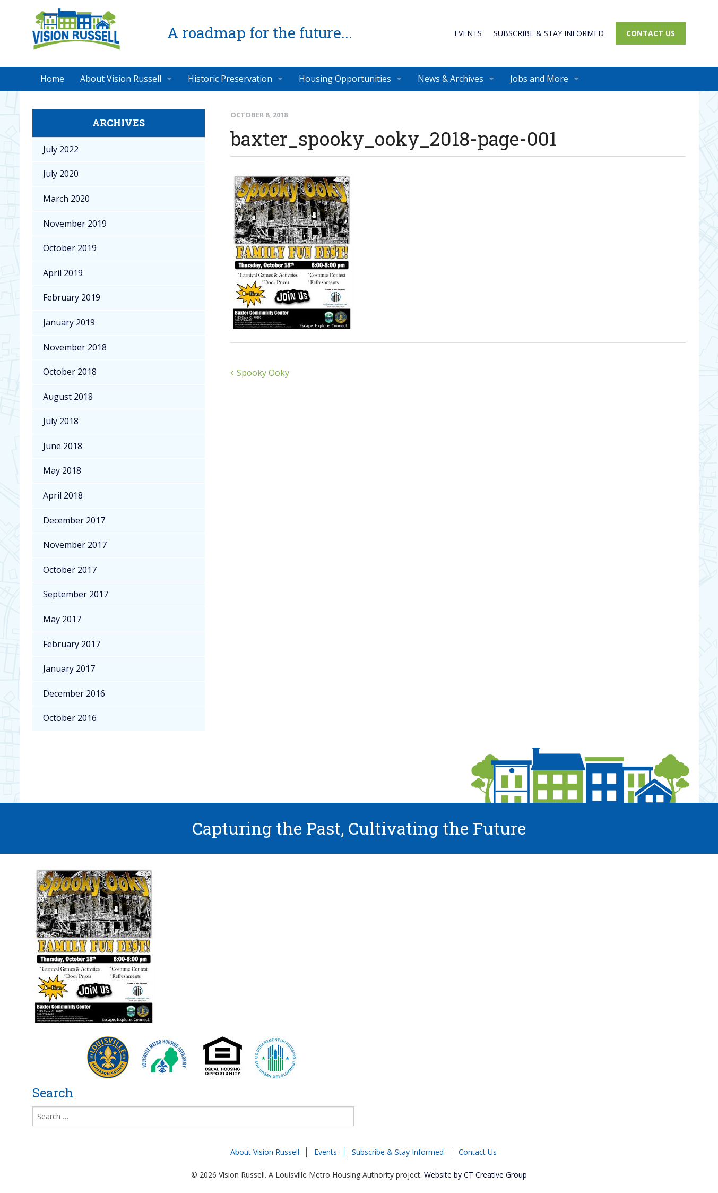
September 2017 (75, 594)
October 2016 (70, 718)
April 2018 (63, 495)
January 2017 (69, 668)
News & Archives (450, 78)
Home (52, 78)
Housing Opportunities (345, 78)
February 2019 (71, 297)
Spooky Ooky (263, 373)
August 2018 (68, 396)
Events (468, 33)
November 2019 (75, 223)
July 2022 (61, 149)
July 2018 (61, 421)
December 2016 (74, 693)
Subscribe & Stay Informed (549, 33)
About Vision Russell (120, 78)
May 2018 (62, 470)
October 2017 (70, 570)
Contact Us (650, 33)
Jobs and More (539, 78)
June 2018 (62, 446)
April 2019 (63, 273)
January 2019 (69, 322)
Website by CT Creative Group (475, 1175)
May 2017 (62, 619)
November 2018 (75, 347)
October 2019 (70, 248)
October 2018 (70, 371)
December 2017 (74, 520)
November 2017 (75, 545)
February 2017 (71, 644)
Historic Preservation (230, 78)
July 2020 (61, 173)
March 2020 (66, 198)
